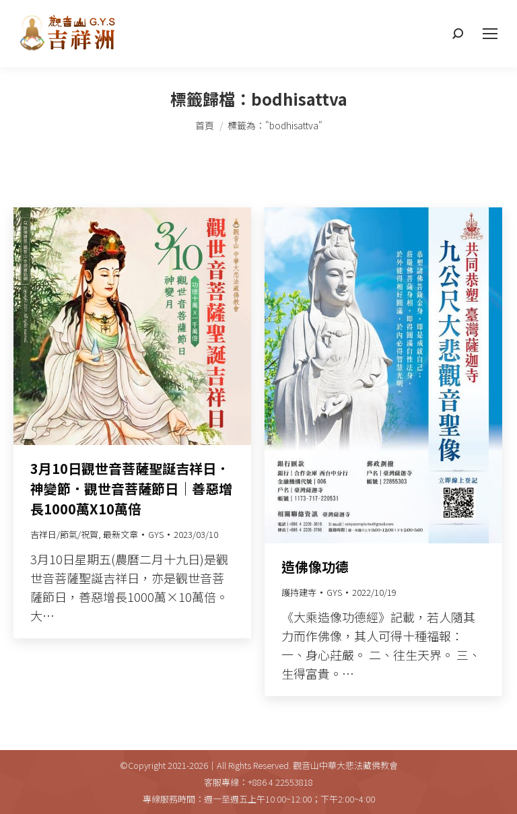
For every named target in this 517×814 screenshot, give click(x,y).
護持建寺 (298, 592)
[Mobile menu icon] (490, 33)
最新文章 (120, 534)
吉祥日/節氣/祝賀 (64, 534)
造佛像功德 (315, 566)
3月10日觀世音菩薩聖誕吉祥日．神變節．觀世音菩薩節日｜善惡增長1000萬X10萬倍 (131, 488)
